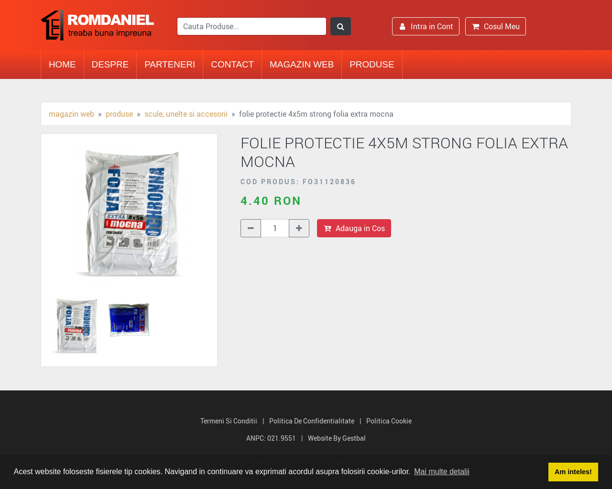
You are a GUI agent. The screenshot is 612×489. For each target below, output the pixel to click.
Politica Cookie (389, 420)
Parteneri (169, 64)
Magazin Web (302, 64)
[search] (252, 26)
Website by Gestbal (337, 438)
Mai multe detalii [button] (442, 471)
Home (62, 64)
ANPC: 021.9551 (271, 438)
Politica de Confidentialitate (311, 420)
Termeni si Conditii (228, 420)
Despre (110, 64)
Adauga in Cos (354, 228)
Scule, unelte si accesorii (186, 114)
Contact (232, 64)
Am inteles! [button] (573, 472)
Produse (372, 64)
